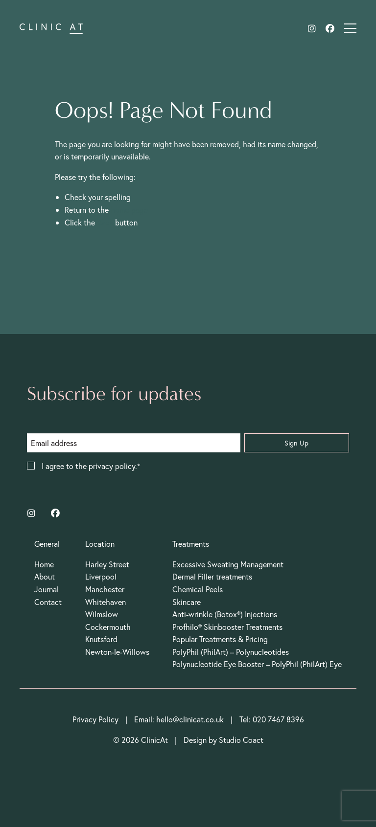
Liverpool (101, 576)
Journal (46, 589)
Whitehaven (105, 602)
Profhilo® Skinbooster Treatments (227, 627)
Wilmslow (101, 614)
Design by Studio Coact (223, 740)
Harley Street (107, 564)
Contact (48, 602)
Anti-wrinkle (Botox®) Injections (224, 614)
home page (129, 209)
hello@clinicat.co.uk (190, 719)
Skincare (186, 602)
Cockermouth (108, 627)
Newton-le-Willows (117, 652)
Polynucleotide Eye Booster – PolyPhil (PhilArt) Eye (257, 664)
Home (44, 564)
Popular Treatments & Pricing (220, 639)
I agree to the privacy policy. (89, 466)
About (44, 576)
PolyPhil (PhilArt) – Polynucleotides (230, 652)
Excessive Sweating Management (227, 564)
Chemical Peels (197, 589)
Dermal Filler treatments (212, 576)
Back (105, 222)
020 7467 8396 (278, 719)
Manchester (104, 589)
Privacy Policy (95, 719)
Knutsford (101, 639)
